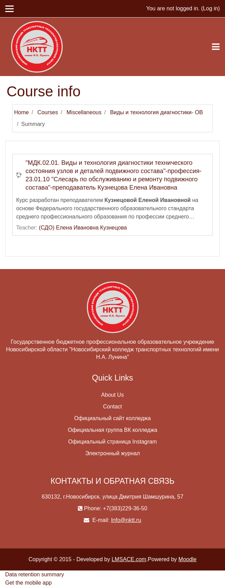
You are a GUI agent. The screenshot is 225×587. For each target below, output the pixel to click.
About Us (112, 395)
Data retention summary (34, 574)
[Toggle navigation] (216, 47)
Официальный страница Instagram (112, 442)
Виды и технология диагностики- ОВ (156, 112)
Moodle (187, 559)
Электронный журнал (112, 453)
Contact (112, 406)
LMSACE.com (129, 559)
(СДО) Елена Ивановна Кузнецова (83, 228)
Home (21, 112)
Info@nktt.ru (126, 520)
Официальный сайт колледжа (112, 418)
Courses (48, 112)
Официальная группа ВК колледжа (112, 430)
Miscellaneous (84, 112)
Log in (210, 8)
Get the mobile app (28, 583)
